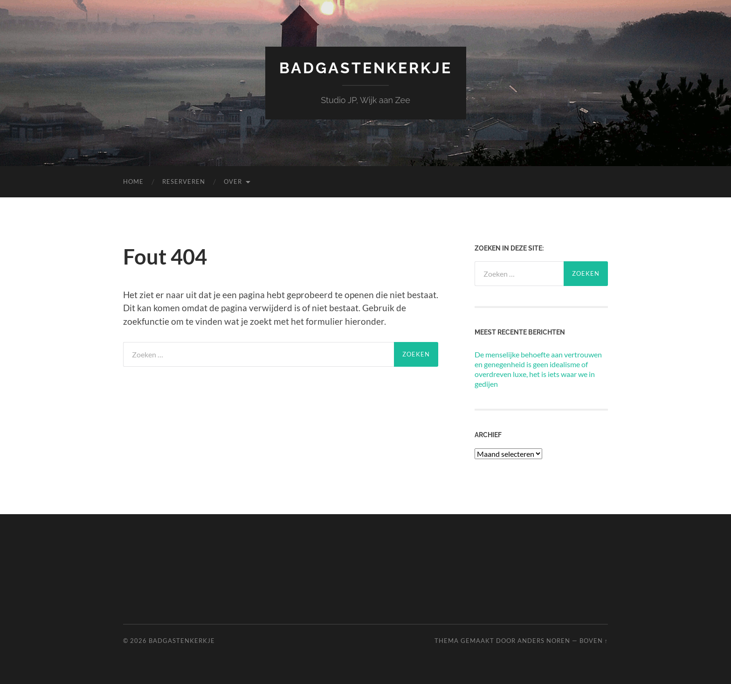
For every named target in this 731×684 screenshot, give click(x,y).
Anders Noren (543, 640)
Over (233, 181)
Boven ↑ (593, 640)
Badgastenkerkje (365, 68)
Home (133, 181)
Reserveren (183, 181)
